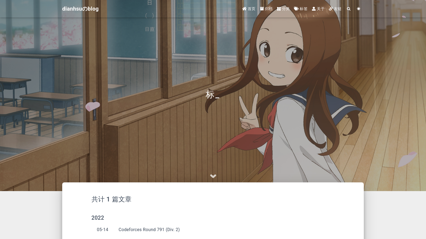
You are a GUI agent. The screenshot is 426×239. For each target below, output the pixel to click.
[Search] (349, 9)
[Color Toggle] (359, 9)
